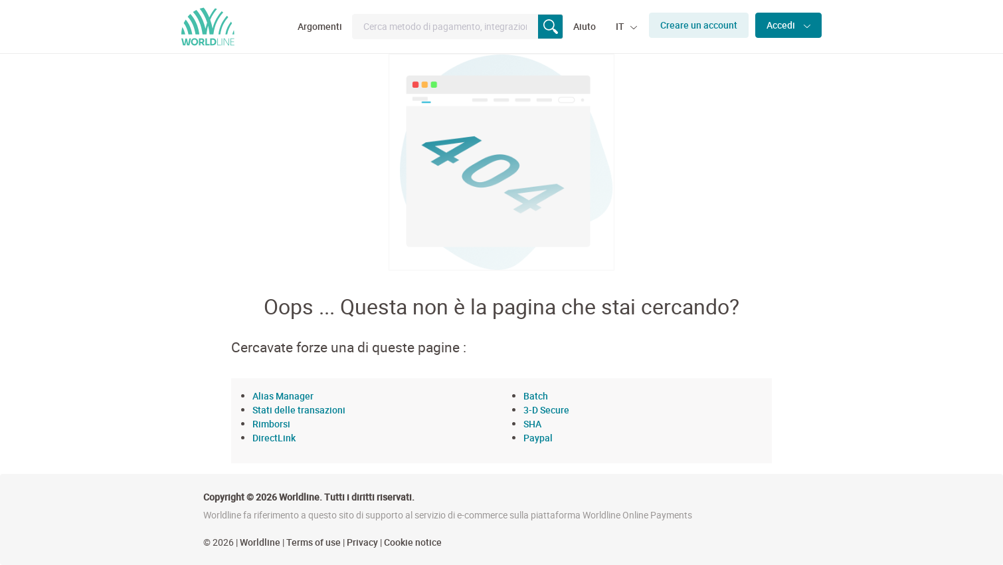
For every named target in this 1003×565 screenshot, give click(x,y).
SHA (532, 423)
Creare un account (698, 25)
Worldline (260, 542)
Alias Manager (283, 396)
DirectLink (274, 437)
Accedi (782, 25)
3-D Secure (546, 409)
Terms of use (313, 542)
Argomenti (320, 26)
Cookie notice (413, 542)
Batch (535, 396)
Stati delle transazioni (298, 409)
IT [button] (621, 26)
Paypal (538, 437)
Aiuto (584, 26)
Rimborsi (271, 423)
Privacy (362, 542)
